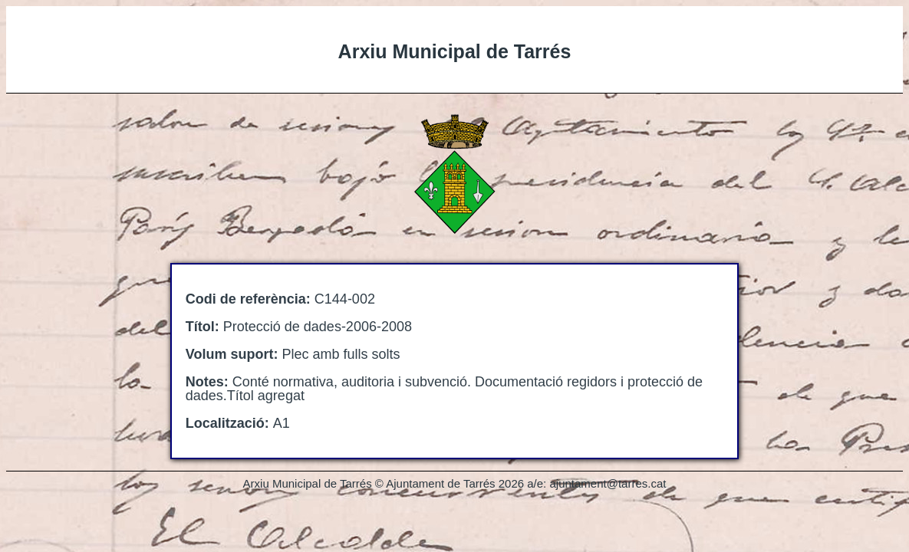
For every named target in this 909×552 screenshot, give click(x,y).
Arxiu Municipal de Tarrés (454, 51)
